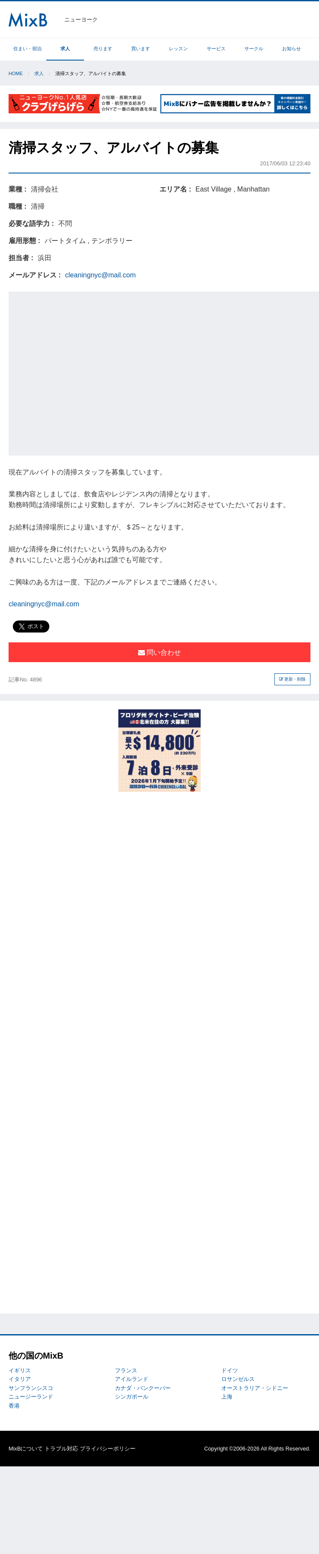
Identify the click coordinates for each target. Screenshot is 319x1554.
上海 (226, 1396)
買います (140, 48)
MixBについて (26, 1448)
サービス (216, 48)
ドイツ (229, 1370)
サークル (253, 48)
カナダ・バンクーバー (143, 1388)
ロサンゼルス (238, 1379)
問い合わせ (159, 652)
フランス (126, 1370)
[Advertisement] (80, 372)
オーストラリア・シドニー (254, 1388)
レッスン (178, 48)
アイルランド (131, 1379)
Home (16, 73)
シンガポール (131, 1396)
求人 (65, 48)
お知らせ (291, 48)
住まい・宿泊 (27, 48)
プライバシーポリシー (107, 1448)
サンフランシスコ (31, 1388)
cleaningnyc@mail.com (100, 275)
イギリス (20, 1370)
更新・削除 (292, 679)
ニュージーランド (31, 1396)
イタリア (20, 1379)
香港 (14, 1405)
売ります (102, 48)
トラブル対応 (61, 1448)
